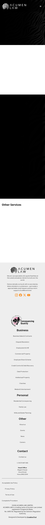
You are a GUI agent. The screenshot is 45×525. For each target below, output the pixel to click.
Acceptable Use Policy (9, 483)
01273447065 (36, 127)
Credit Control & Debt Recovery (22, 366)
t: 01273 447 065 (22, 463)
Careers (22, 442)
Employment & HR (22, 348)
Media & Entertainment (22, 389)
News (22, 436)
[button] (41, 6)
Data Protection (22, 371)
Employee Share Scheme (22, 360)
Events (22, 430)
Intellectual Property (22, 377)
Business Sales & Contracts (22, 336)
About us (22, 424)
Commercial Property (22, 354)
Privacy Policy (10, 489)
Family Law (22, 407)
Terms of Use (9, 495)
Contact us (22, 457)
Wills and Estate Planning (22, 413)
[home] (13, 6)
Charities (22, 383)
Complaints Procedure (10, 501)
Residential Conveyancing (22, 401)
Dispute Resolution (22, 342)
